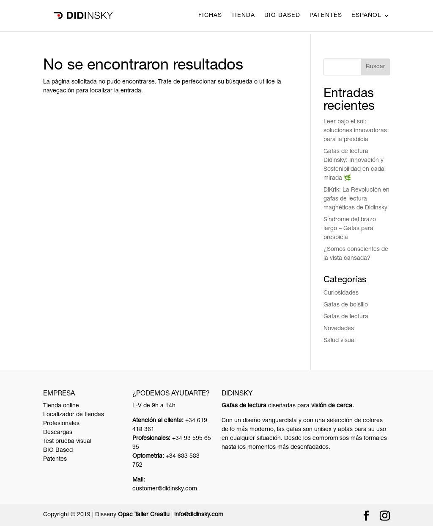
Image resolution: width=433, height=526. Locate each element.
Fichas (210, 16)
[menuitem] (370, 22)
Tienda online (61, 406)
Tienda (243, 16)
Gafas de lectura (345, 317)
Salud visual (339, 341)
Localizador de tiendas (73, 415)
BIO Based (282, 16)
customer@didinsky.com (164, 489)
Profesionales (61, 424)
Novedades (338, 329)
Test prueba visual (67, 442)
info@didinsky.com (198, 515)
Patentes (326, 16)
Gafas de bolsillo (345, 305)
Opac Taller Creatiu (144, 515)
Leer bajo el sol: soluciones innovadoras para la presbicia (355, 131)
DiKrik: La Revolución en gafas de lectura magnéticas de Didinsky (356, 199)
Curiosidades (341, 293)
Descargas (57, 433)
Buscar (375, 67)
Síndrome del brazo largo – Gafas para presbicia (349, 229)
